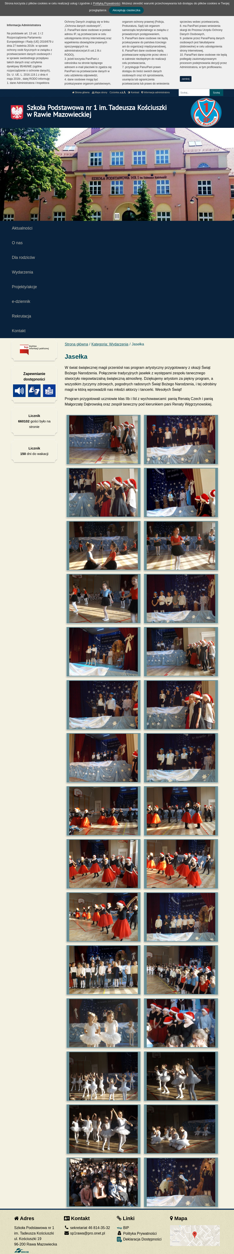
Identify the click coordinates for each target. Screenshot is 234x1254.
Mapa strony (99, 92)
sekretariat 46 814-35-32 (87, 1228)
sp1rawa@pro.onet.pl (84, 1233)
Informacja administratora (155, 92)
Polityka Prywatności (137, 1233)
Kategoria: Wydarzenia (109, 344)
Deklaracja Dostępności (139, 1239)
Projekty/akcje (24, 287)
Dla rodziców (23, 257)
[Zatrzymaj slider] (117, 216)
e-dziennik (21, 301)
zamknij (185, 79)
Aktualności (22, 228)
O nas (17, 243)
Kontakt (19, 331)
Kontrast (133, 92)
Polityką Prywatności (106, 3)
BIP (123, 1228)
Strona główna (81, 92)
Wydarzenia (22, 272)
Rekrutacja (21, 316)
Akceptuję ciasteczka (126, 10)
